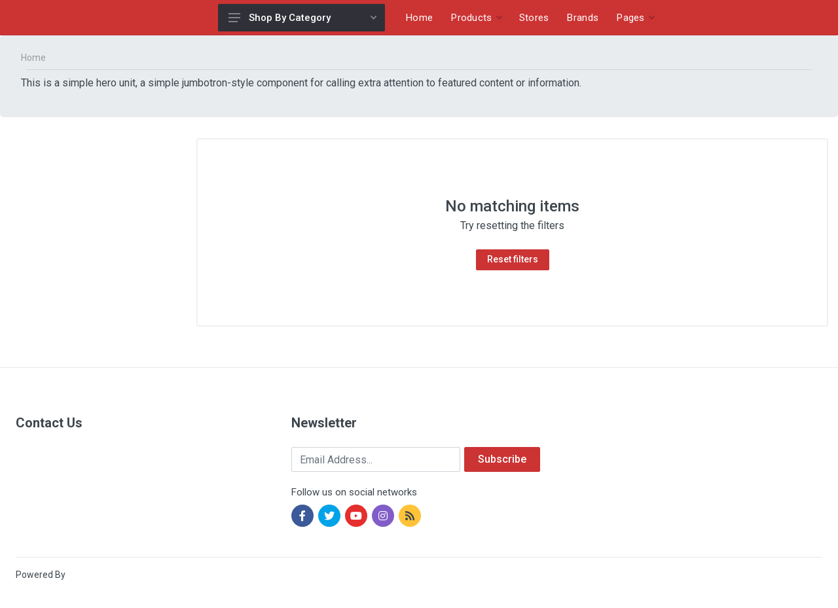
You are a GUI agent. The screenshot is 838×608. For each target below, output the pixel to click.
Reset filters (512, 259)
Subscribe (502, 459)
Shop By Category (302, 18)
